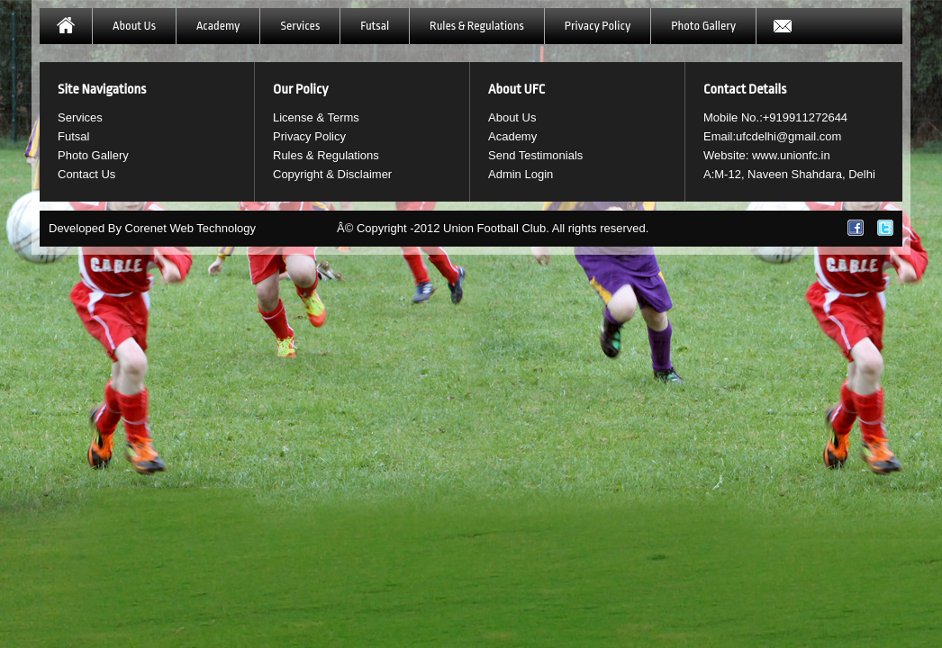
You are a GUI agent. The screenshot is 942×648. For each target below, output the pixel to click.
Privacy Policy (597, 25)
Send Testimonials (535, 155)
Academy (218, 25)
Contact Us (86, 174)
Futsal (374, 25)
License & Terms (316, 117)
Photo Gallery (703, 25)
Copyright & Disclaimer (332, 174)
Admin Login (520, 174)
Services (300, 25)
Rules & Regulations (477, 25)
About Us (134, 25)
